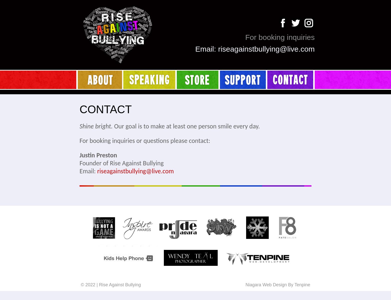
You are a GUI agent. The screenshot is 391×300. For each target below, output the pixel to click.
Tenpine (302, 284)
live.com (301, 49)
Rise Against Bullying (120, 284)
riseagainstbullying (249, 49)
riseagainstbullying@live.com (135, 171)
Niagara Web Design (266, 284)
